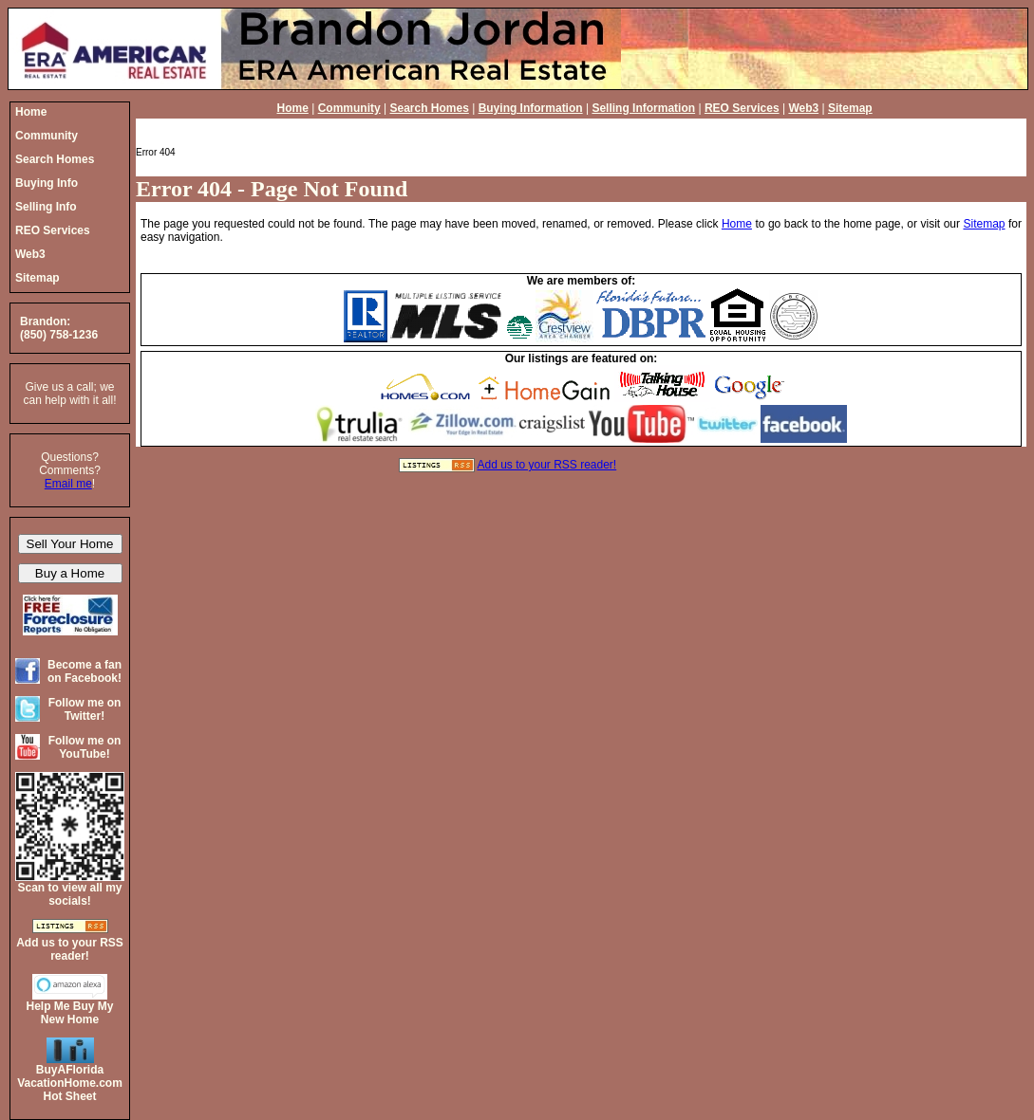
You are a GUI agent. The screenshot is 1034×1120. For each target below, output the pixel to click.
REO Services (742, 108)
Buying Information (531, 108)
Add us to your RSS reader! (546, 464)
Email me (68, 483)
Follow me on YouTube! (85, 747)
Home (293, 108)
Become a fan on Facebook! (84, 671)
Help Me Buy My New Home (69, 1013)
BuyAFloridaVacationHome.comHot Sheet (69, 1083)
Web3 (803, 108)
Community (349, 108)
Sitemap (850, 108)
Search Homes (428, 108)
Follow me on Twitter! (85, 709)
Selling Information (643, 108)
